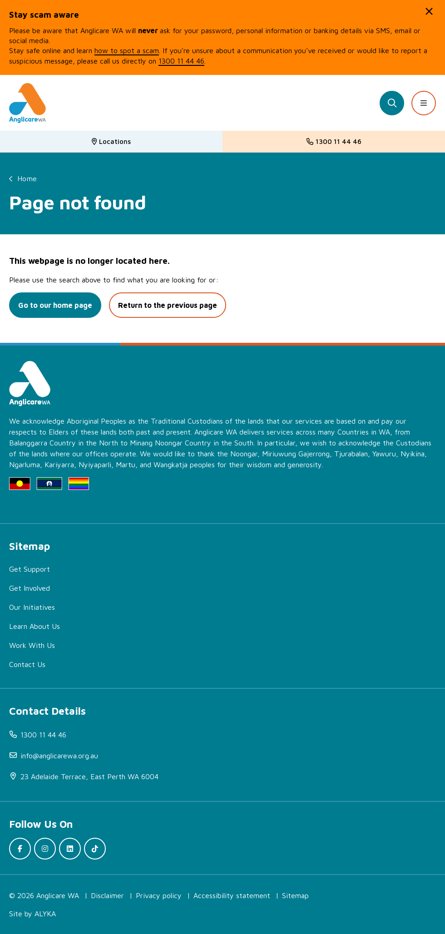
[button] (429, 11)
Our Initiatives (32, 607)
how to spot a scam (126, 50)
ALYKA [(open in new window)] (45, 913)
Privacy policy (159, 895)
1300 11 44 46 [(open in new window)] (181, 61)
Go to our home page (55, 305)
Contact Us (27, 664)
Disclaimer (107, 895)
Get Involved (29, 588)
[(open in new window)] (227, 776)
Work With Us (32, 645)
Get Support (29, 569)
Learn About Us (34, 626)
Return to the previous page (167, 305)
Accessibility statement (231, 895)
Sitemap (295, 895)
